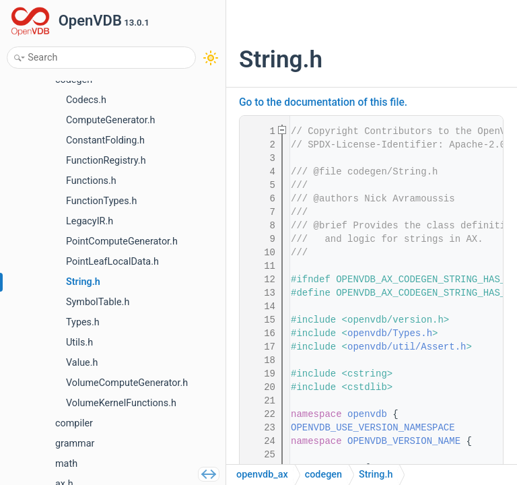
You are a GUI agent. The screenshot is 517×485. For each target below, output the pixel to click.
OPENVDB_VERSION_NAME (403, 441)
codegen (323, 474)
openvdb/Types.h (389, 333)
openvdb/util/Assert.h (406, 347)
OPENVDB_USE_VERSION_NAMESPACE (373, 427)
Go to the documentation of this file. (323, 102)
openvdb (367, 414)
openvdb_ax (262, 474)
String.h (375, 474)
